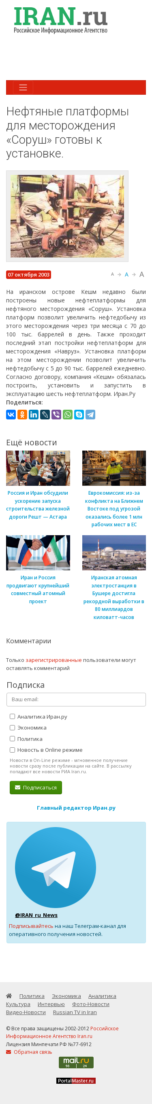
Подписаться (36, 787)
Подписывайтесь (31, 926)
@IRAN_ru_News (36, 915)
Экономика (28, 727)
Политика (26, 738)
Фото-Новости (90, 1004)
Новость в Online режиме (46, 749)
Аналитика (102, 996)
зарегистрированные (54, 660)
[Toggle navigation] (23, 87)
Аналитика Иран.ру (38, 716)
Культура (18, 1004)
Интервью (51, 1004)
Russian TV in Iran (75, 1012)
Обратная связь (29, 1052)
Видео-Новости (26, 1012)
